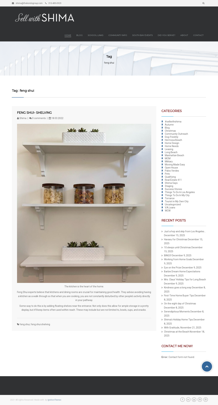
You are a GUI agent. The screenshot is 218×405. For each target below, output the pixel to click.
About (184, 35)
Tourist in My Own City (177, 201)
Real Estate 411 (173, 180)
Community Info (117, 35)
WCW (167, 210)
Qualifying (170, 176)
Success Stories (173, 189)
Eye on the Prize (172, 267)
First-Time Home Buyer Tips (179, 295)
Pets (167, 173)
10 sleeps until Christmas (177, 247)
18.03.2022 (56, 118)
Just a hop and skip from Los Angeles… (185, 231)
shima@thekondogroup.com (27, 3)
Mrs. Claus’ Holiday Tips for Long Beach (185, 279)
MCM (167, 158)
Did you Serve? (166, 35)
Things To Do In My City (177, 195)
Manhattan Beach (174, 155)
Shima (22, 118)
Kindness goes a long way (177, 287)
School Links (95, 35)
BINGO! (167, 255)
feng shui (25, 324)
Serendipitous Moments (177, 311)
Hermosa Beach (173, 140)
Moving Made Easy (175, 164)
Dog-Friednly (171, 137)
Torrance (170, 198)
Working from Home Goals (178, 259)
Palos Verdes (172, 170)
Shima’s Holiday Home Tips (178, 319)
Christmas (170, 130)
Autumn (169, 124)
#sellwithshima (173, 121)
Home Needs (172, 146)
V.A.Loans (170, 207)
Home (68, 35)
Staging (169, 186)
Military (169, 161)
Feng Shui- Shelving (34, 113)
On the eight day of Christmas (180, 303)
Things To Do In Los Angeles (180, 192)
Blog (79, 35)
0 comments (37, 118)
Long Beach (171, 152)
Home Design (172, 143)
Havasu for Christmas (175, 239)
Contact (198, 35)
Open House (171, 167)
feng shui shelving (40, 324)
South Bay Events (142, 35)
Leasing (169, 149)
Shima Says (171, 183)
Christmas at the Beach (176, 331)
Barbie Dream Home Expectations (182, 271)
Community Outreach (176, 133)
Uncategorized (173, 204)
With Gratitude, (172, 327)
